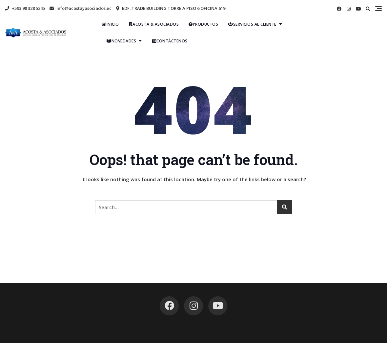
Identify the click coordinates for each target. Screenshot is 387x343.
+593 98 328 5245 (25, 8)
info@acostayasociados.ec (81, 8)
